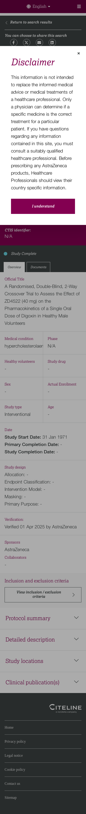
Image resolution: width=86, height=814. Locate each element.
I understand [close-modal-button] (43, 206)
